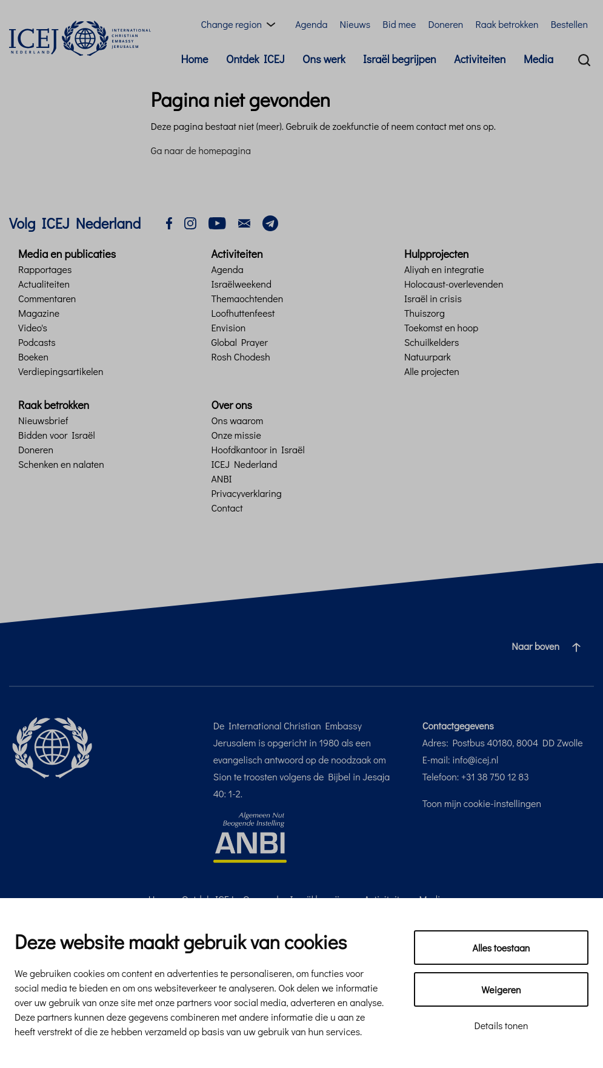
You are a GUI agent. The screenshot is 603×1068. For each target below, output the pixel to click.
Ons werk (323, 59)
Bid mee (399, 24)
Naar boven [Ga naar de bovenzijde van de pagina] (550, 646)
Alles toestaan (501, 947)
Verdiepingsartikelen (61, 371)
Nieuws (354, 24)
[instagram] (190, 221)
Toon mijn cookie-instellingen (481, 803)
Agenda (311, 24)
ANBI (221, 478)
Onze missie (236, 434)
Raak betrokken (506, 24)
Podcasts (37, 342)
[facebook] (169, 221)
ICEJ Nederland (244, 464)
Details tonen (501, 1025)
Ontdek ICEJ (255, 59)
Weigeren (501, 989)
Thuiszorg (424, 312)
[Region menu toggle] (240, 24)
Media (538, 59)
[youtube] (217, 221)
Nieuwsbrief (43, 420)
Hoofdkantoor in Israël (257, 449)
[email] (244, 221)
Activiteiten (479, 59)
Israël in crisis (433, 298)
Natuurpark (427, 356)
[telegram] (270, 221)
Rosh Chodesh (240, 356)
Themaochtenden (247, 298)
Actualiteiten (44, 283)
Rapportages (45, 269)
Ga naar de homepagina (201, 150)
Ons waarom (237, 420)
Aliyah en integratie (444, 269)
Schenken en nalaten (61, 464)
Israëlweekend (241, 283)
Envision (228, 327)
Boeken (33, 356)
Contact (226, 507)
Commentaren (47, 298)
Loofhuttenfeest (243, 312)
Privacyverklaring (246, 493)
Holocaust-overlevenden (454, 283)
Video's (32, 327)
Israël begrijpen (399, 59)
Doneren (445, 24)
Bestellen (569, 24)
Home (194, 59)
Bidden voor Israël (56, 434)
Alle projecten (431, 371)
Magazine (38, 312)
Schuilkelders (431, 342)
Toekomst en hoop (441, 327)
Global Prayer (239, 342)
